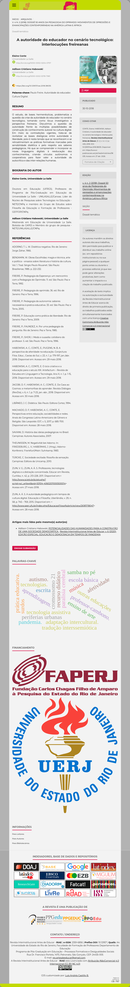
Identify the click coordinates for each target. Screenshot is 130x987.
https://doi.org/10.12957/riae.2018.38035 (33, 86)
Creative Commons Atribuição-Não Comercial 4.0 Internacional (96, 322)
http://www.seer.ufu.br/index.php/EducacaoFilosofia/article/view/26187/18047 (53, 505)
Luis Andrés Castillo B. (77, 975)
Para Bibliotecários (20, 843)
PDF (86, 90)
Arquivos (26, 19)
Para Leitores (18, 834)
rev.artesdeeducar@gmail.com (68, 957)
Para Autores (18, 838)
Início (15, 19)
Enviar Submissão (25, 548)
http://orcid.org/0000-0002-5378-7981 (33, 76)
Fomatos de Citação (95, 162)
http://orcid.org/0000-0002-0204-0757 (33, 63)
